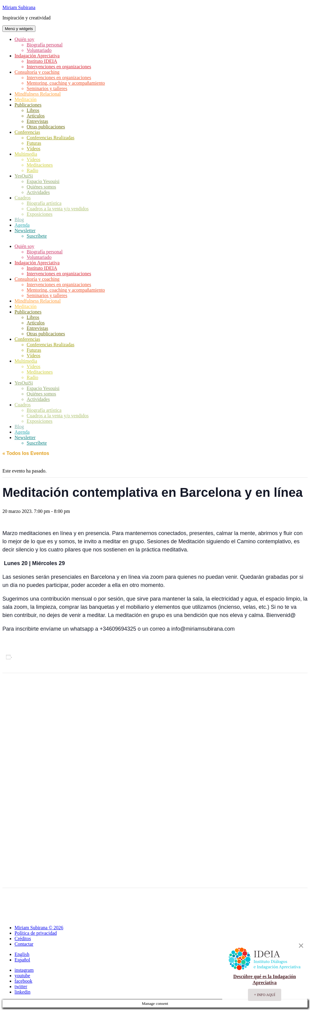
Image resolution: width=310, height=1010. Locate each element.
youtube (22, 975)
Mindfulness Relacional (38, 94)
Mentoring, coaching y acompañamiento (66, 83)
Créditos (23, 938)
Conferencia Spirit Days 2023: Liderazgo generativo (70, 904)
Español (22, 959)
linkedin (22, 992)
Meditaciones (40, 165)
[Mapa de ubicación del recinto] (34, 843)
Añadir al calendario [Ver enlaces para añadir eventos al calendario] (36, 657)
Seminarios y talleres (47, 88)
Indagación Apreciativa (37, 55)
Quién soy (24, 39)
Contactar (24, 944)
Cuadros (23, 197)
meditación (12, 746)
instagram (24, 970)
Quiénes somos (41, 186)
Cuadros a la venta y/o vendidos (58, 208)
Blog (19, 219)
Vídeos (33, 148)
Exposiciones (39, 214)
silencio (99, 746)
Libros (33, 110)
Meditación (26, 99)
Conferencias (27, 132)
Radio (32, 170)
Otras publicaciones (46, 126)
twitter (21, 986)
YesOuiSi (24, 175)
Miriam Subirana (18, 7)
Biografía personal (45, 44)
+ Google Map (52, 792)
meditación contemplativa (49, 746)
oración (82, 746)
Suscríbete (37, 236)
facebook (23, 981)
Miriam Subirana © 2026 (39, 927)
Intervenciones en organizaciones (59, 66)
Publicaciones (28, 104)
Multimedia (26, 154)
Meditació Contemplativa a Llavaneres (267, 904)
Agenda (22, 225)
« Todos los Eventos (25, 453)
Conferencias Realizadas (50, 137)
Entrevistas (37, 121)
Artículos (36, 115)
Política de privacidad (36, 933)
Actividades (38, 192)
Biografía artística (44, 203)
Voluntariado (39, 50)
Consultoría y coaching (37, 72)
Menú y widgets (19, 28)
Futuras (34, 143)
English (22, 954)
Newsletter (25, 230)
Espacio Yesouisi (43, 181)
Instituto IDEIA (42, 61)
